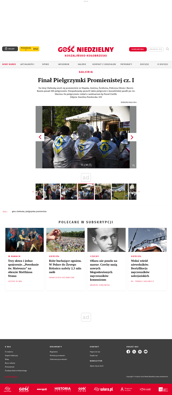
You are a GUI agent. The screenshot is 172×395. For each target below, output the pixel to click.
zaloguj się (156, 49)
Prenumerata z (26, 49)
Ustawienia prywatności (58, 359)
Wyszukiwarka (167, 48)
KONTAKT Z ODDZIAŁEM (104, 64)
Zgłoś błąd (11, 377)
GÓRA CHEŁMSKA (18, 211)
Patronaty (126, 64)
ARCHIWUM (63, 64)
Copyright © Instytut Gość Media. (137, 376)
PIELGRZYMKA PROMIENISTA (35, 211)
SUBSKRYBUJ (138, 49)
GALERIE (82, 64)
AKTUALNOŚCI (27, 64)
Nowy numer (9, 64)
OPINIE (45, 64)
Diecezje (144, 64)
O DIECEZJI (162, 64)
